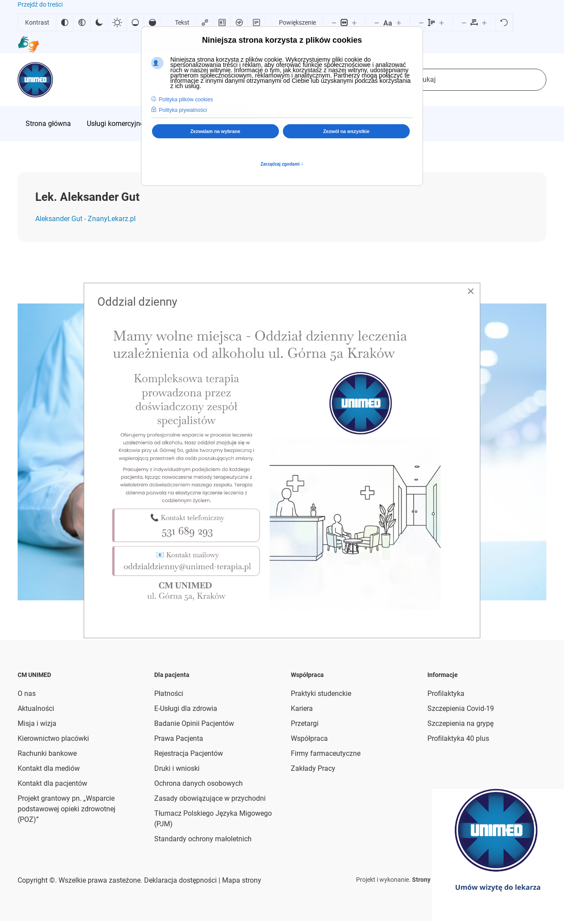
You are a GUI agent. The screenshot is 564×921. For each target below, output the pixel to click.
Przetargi (305, 723)
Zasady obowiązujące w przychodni (210, 798)
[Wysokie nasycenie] (152, 22)
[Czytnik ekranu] (239, 22)
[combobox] (471, 80)
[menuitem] (48, 124)
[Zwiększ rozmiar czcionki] (398, 22)
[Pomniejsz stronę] (334, 22)
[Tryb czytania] (256, 22)
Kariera (302, 708)
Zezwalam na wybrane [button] (215, 131)
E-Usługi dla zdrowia (185, 708)
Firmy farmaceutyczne (325, 753)
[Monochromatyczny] (82, 22)
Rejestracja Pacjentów (188, 753)
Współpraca (309, 738)
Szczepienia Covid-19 (460, 708)
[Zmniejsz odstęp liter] (464, 22)
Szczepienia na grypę (460, 723)
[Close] (470, 291)
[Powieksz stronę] (354, 22)
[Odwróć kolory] (65, 22)
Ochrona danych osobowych (198, 783)
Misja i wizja (37, 723)
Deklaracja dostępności (180, 880)
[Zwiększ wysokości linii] (441, 22)
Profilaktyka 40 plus (458, 738)
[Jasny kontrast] (117, 22)
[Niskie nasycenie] (135, 22)
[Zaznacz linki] (205, 22)
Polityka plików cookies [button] (186, 99)
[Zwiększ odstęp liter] (484, 22)
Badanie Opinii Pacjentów (194, 723)
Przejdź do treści (40, 4)
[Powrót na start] (35, 79)
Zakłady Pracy (313, 768)
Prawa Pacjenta (178, 738)
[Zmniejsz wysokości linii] (421, 22)
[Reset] (504, 22)
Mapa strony (240, 880)
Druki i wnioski (177, 768)
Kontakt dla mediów (49, 768)
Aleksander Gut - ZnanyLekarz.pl (85, 219)
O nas (27, 693)
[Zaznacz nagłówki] (222, 22)
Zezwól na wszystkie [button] (346, 131)
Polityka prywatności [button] (183, 110)
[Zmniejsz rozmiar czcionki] (376, 22)
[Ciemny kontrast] (99, 22)
